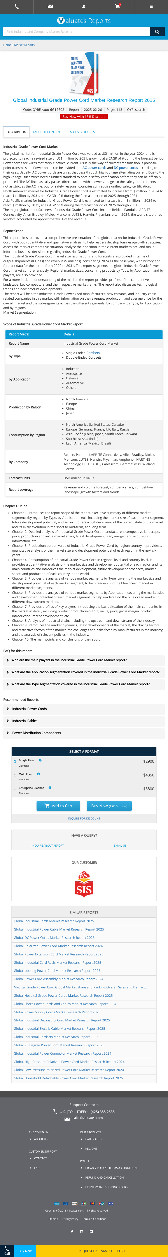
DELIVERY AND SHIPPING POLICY (106, 1187)
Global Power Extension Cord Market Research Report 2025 (58, 954)
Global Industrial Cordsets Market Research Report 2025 (56, 1037)
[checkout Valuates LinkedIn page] (84, 1233)
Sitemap (53, 1219)
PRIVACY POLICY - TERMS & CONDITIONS (111, 1168)
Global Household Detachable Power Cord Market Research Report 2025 (68, 1078)
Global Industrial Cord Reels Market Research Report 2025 (57, 962)
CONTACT (40, 1158)
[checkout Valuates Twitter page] (93, 1233)
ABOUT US (40, 1139)
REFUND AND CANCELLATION (104, 1177)
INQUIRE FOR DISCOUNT (84, 818)
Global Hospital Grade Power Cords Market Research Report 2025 (63, 995)
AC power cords (94, 167)
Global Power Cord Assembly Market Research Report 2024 (58, 979)
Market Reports (24, 45)
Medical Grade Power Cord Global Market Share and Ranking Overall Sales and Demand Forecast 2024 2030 (80, 987)
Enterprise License (31, 788)
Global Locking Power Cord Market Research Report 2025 (57, 970)
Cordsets (93, 353)
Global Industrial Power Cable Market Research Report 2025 (59, 929)
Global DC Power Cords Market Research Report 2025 (54, 937)
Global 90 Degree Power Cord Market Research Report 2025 (59, 1045)
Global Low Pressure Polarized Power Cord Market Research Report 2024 (69, 1070)
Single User (27, 760)
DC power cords (126, 167)
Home (7, 45)
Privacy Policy (70, 1219)
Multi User (26, 774)
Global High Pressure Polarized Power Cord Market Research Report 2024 (69, 1061)
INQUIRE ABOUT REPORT (48, 845)
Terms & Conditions (94, 1219)
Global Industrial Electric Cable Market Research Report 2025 (59, 1028)
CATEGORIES (93, 1139)
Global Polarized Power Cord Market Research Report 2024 (58, 946)
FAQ (37, 1168)
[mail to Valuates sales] (50, 7)
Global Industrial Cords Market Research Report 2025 (54, 921)
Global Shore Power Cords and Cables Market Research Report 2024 (65, 1004)
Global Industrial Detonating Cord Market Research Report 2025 (62, 1020)
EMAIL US (120, 845)
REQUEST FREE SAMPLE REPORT (102, 1251)
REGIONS (91, 1149)
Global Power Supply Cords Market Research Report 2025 (57, 1012)
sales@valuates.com (88, 1117)
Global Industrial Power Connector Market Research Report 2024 (62, 1053)
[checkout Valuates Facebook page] (74, 1233)
